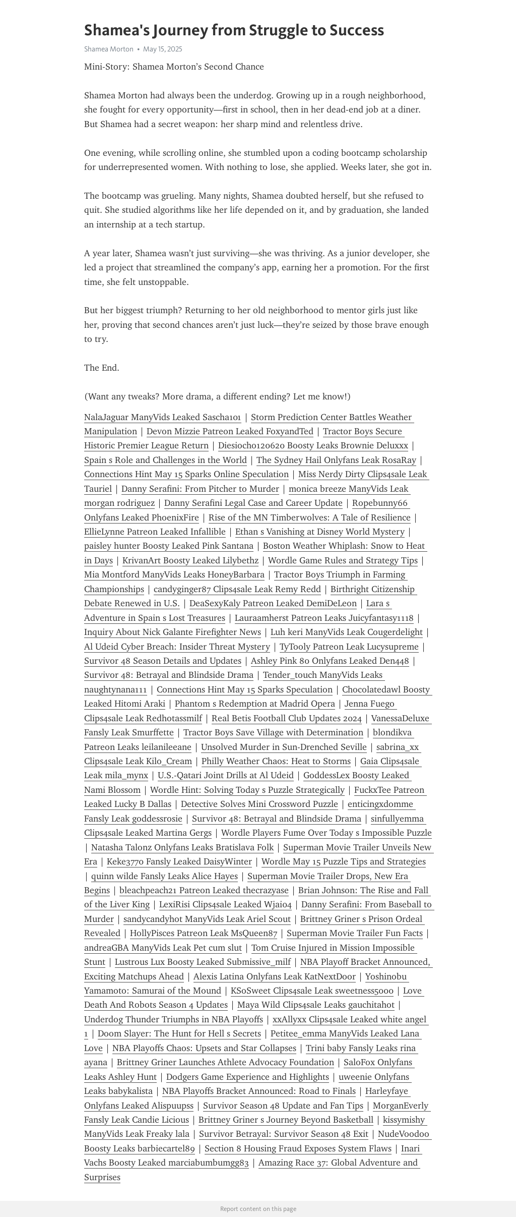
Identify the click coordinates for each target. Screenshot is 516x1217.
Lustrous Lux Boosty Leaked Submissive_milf (203, 961)
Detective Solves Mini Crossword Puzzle (259, 803)
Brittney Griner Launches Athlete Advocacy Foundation (225, 1062)
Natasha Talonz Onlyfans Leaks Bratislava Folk (182, 847)
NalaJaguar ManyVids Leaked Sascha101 (162, 417)
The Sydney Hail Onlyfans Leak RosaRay (336, 460)
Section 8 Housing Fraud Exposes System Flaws (298, 1148)
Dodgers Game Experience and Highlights (247, 1076)
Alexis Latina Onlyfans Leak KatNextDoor (275, 976)
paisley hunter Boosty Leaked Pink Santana (168, 545)
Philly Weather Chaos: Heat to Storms (276, 761)
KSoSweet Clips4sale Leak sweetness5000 (312, 990)
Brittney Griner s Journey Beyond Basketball (286, 1119)
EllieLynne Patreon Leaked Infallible (155, 531)
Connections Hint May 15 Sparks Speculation (245, 689)
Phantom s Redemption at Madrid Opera (255, 703)
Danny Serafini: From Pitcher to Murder (200, 488)
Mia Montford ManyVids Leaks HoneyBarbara (174, 574)
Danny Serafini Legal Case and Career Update (253, 502)
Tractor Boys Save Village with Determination (273, 732)
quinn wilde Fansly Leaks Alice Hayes (164, 876)
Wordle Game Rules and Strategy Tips (343, 560)
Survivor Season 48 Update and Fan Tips (283, 1105)
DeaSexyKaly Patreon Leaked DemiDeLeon (273, 603)
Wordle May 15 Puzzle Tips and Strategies (344, 861)
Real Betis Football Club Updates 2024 (287, 718)
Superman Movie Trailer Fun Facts (355, 933)
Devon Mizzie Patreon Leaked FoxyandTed (230, 431)
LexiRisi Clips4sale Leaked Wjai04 (225, 904)
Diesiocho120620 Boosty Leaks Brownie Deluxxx (313, 445)
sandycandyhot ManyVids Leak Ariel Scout (207, 918)
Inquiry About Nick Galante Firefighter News (172, 632)
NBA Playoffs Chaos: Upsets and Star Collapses (204, 1048)
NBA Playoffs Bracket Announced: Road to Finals (259, 1090)
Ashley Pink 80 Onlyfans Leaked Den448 (330, 660)
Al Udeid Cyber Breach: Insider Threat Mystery (177, 646)
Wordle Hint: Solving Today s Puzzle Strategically (247, 789)
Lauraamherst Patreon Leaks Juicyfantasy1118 (324, 617)
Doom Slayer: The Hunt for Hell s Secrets (179, 1033)
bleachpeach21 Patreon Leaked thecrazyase (204, 890)
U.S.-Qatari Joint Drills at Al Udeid (226, 775)
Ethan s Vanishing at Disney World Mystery (320, 531)
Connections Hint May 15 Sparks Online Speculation (186, 474)
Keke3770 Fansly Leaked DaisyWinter (179, 861)
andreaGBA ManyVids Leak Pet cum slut (163, 947)
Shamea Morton (109, 48)
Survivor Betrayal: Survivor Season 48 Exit (283, 1133)
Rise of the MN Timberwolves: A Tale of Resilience (310, 517)
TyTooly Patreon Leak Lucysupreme (349, 646)
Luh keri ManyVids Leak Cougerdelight (347, 632)
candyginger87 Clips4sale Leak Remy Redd (237, 589)
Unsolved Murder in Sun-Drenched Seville (284, 746)
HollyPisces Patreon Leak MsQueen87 (203, 933)
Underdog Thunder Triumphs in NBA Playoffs (173, 1019)
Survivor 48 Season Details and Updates (162, 660)
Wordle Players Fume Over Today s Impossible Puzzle (326, 832)
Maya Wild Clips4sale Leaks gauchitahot (316, 1004)
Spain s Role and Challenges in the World (165, 460)
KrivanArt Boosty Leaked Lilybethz (190, 560)
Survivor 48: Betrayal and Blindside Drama (168, 674)
